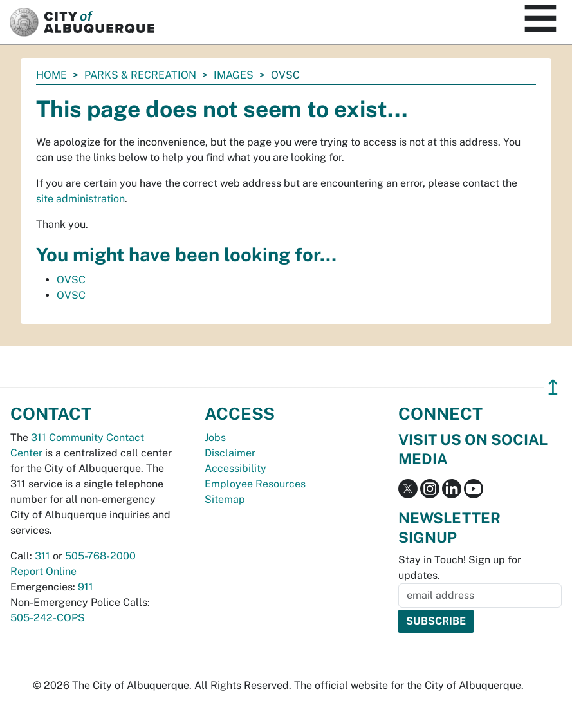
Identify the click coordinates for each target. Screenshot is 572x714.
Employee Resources (255, 484)
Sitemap (225, 499)
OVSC (71, 280)
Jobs (215, 437)
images (234, 75)
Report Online (43, 571)
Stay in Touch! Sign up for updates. (459, 567)
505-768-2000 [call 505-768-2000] (100, 556)
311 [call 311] (42, 556)
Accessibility (235, 468)
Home (51, 75)
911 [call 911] (85, 587)
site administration (80, 199)
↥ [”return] (553, 387)
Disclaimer (230, 453)
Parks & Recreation (140, 75)
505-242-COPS (47, 618)
